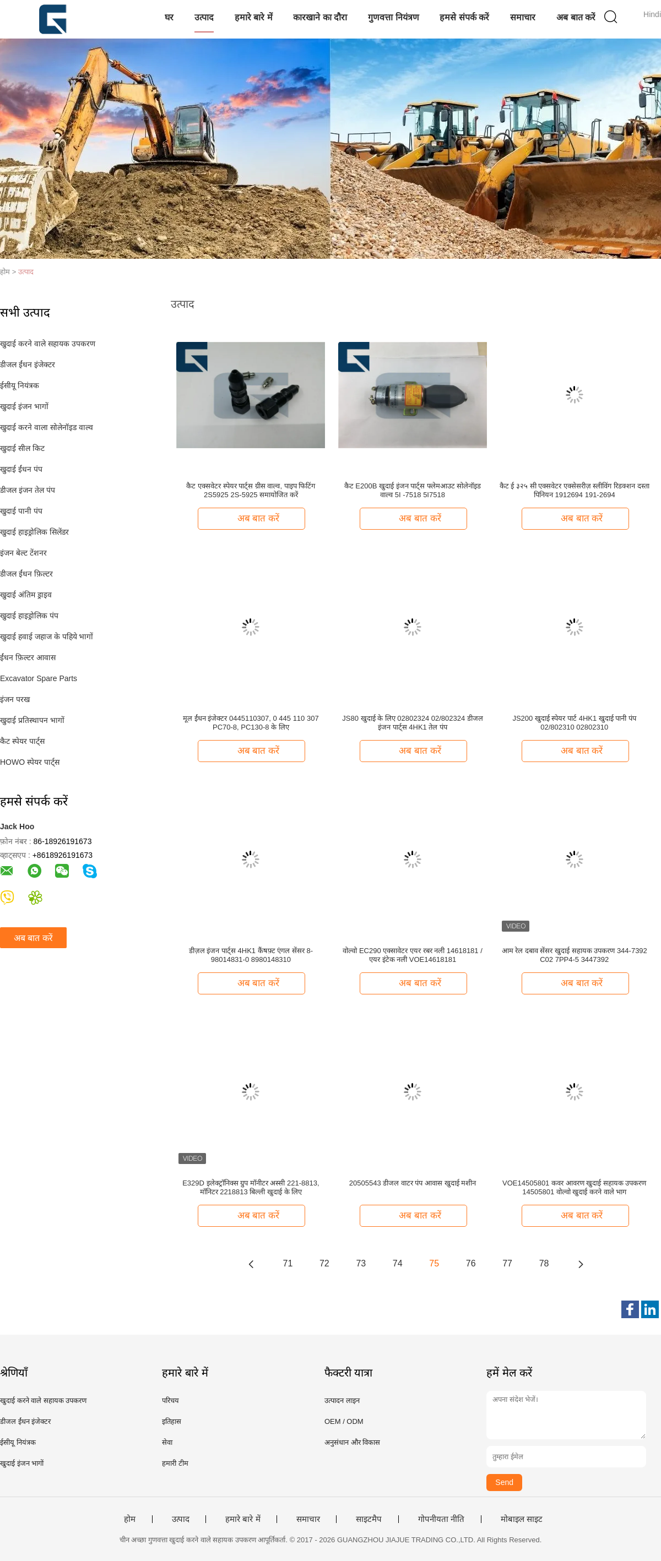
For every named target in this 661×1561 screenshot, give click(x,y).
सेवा (167, 1442)
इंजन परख (15, 699)
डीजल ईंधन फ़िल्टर (26, 573)
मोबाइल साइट (522, 1519)
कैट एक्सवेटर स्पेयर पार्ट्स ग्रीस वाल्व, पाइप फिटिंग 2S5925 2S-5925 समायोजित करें (250, 490)
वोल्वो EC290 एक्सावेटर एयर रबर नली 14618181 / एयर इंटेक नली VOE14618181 (412, 955)
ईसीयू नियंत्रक (19, 385)
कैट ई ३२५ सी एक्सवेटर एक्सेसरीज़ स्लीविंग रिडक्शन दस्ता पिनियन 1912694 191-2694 (574, 490)
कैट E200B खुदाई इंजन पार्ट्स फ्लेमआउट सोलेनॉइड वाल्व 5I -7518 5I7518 (412, 490)
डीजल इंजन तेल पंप (27, 490)
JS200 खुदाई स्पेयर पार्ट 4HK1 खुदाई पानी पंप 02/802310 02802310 (574, 722)
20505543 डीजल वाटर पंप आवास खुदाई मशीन (412, 1183)
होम (130, 1519)
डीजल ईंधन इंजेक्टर (27, 364)
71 (288, 1263)
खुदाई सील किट (22, 448)
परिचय (170, 1400)
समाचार (522, 17)
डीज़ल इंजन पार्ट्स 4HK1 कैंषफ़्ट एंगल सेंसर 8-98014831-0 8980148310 (251, 955)
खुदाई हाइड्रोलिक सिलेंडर (34, 531)
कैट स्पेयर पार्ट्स (22, 741)
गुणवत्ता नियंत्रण (393, 17)
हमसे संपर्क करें (464, 17)
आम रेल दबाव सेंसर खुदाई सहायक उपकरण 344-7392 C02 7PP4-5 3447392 (574, 955)
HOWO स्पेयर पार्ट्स (29, 762)
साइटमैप (369, 1519)
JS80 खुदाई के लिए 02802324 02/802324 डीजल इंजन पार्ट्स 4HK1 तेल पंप (412, 722)
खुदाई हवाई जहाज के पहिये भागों (46, 636)
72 (324, 1263)
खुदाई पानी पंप (21, 511)
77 (507, 1263)
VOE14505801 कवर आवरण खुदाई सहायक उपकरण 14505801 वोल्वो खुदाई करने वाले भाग (574, 1187)
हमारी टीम (175, 1463)
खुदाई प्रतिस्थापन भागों (32, 720)
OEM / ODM (344, 1421)
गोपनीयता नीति (441, 1519)
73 (361, 1263)
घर (169, 17)
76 (471, 1263)
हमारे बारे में (254, 17)
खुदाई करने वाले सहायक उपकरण (47, 343)
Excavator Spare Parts (38, 678)
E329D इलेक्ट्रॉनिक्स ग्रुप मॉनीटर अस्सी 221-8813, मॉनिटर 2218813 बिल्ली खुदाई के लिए (250, 1187)
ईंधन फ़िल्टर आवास (28, 657)
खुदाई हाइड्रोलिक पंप (29, 615)
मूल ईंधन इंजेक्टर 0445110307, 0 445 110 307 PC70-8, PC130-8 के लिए (251, 722)
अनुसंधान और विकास (352, 1442)
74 (398, 1263)
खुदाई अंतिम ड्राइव (26, 594)
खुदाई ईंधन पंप (21, 469)
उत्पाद (204, 17)
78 (544, 1263)
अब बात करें (575, 17)
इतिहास (171, 1421)
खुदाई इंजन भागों (24, 406)
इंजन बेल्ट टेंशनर (23, 552)
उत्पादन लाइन (342, 1400)
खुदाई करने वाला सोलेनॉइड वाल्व (46, 427)
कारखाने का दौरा (320, 17)
